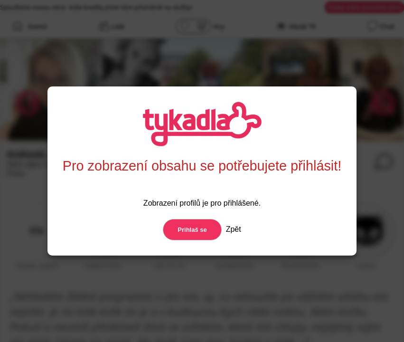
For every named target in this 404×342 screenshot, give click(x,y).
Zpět (232, 229)
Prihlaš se (192, 229)
